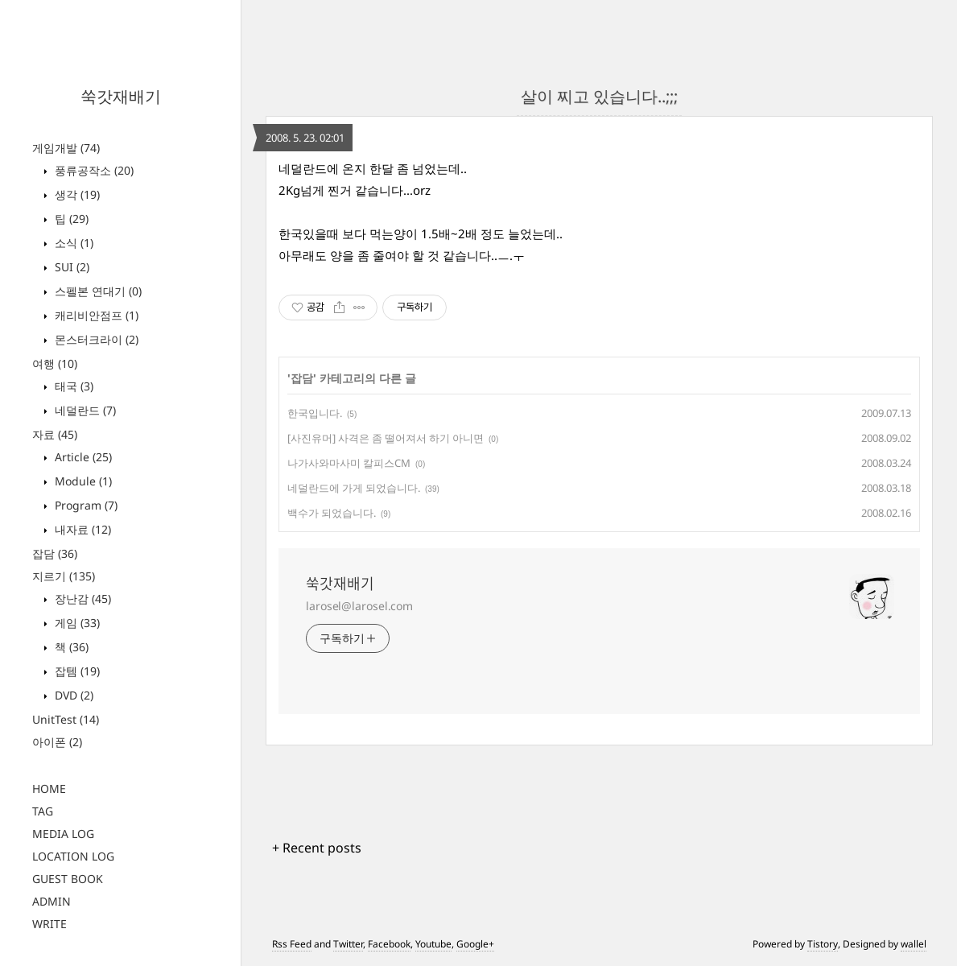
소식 (72, 242)
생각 (76, 194)
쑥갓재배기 (120, 96)
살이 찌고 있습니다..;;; (599, 96)
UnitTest (65, 719)
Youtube (433, 944)
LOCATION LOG (73, 856)
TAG (42, 811)
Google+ (475, 944)
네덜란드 (84, 410)
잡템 (76, 671)
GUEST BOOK (67, 878)
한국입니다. (314, 413)
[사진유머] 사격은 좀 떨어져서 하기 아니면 (385, 438)
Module (82, 481)
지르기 (63, 576)
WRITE (49, 923)
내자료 (81, 529)
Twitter (348, 944)
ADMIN (51, 901)
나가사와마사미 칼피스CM (348, 463)
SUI (70, 267)
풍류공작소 (93, 170)
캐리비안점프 (95, 315)
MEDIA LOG (63, 833)
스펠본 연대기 (97, 291)
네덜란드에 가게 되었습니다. (353, 488)
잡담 (54, 553)
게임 (76, 622)
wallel (913, 944)
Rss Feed (291, 944)
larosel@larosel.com (359, 605)
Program (85, 505)
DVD (72, 695)
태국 (72, 386)
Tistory (822, 944)
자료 (54, 434)
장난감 (81, 598)
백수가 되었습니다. (331, 513)
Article (82, 456)
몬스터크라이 (95, 339)
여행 (54, 363)
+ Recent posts (316, 848)
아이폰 (57, 741)
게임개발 (66, 147)
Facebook (389, 944)
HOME (49, 788)
